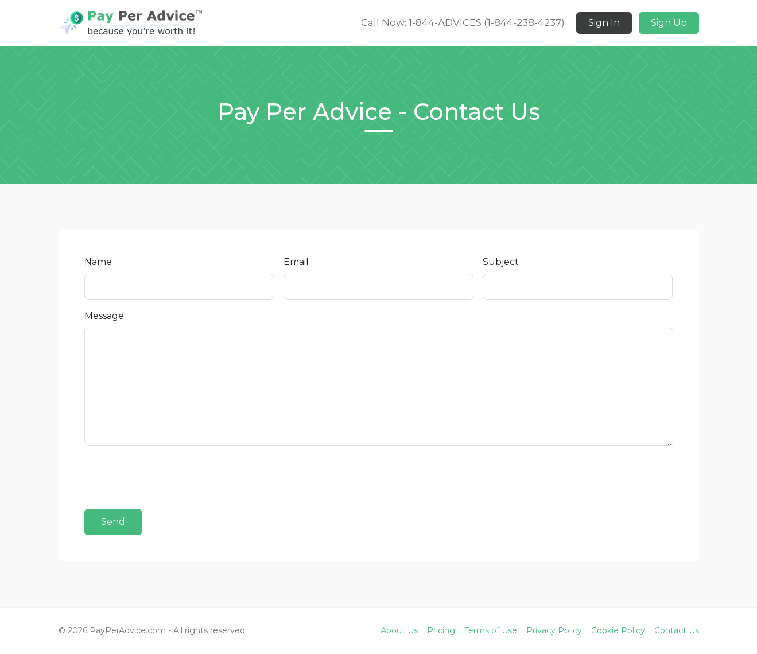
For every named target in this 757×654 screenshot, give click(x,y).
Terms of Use (490, 630)
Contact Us (676, 630)
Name (98, 261)
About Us (399, 630)
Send (113, 521)
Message (104, 315)
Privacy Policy (554, 630)
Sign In (604, 22)
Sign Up (669, 22)
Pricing (441, 630)
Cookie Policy (618, 630)
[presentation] (171, 477)
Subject (501, 261)
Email (296, 261)
